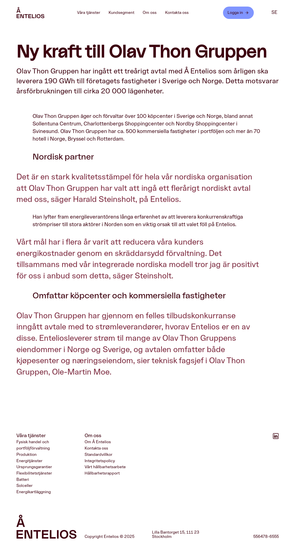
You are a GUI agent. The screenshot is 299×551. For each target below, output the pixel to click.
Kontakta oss (177, 13)
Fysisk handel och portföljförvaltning (33, 445)
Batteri (22, 480)
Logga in (238, 13)
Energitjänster (29, 461)
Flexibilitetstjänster (34, 473)
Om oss (152, 13)
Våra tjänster (91, 13)
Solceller (24, 486)
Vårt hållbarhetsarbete (105, 467)
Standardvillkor (98, 455)
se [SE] (274, 12)
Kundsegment (124, 13)
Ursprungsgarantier (34, 467)
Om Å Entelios (98, 442)
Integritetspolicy (100, 461)
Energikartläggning (33, 492)
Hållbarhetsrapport (102, 473)
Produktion (26, 455)
